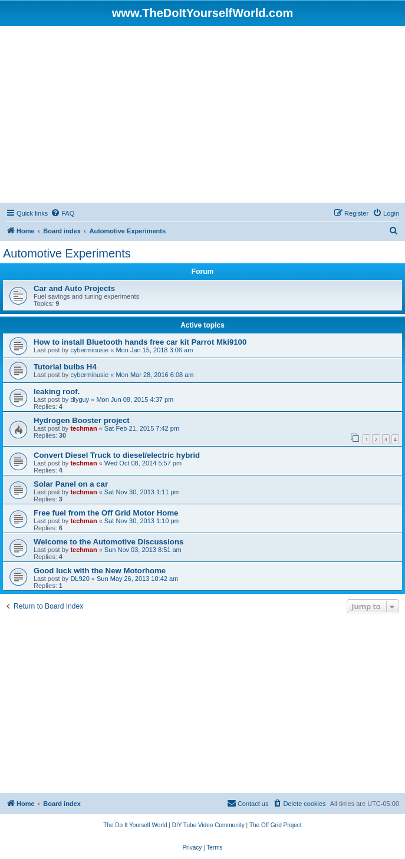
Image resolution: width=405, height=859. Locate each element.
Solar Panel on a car (71, 484)
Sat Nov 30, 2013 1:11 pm (142, 491)
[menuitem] (62, 213)
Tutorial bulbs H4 (65, 366)
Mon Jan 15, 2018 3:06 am (154, 349)
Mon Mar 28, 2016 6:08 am (154, 374)
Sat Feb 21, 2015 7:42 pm (141, 428)
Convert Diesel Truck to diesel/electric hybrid (117, 455)
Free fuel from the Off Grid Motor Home (106, 512)
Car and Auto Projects (74, 288)
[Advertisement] (202, 114)
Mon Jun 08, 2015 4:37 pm (134, 399)
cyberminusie (89, 349)
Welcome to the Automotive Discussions (108, 541)
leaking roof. (57, 391)
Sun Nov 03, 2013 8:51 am (143, 549)
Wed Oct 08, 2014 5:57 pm (143, 463)
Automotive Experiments (67, 253)
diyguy (79, 399)
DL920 (79, 578)
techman (83, 428)
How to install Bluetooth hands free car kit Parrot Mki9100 (140, 342)
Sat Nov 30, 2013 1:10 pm (142, 520)
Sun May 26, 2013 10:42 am (137, 578)
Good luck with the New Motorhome (100, 570)
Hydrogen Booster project (82, 420)
